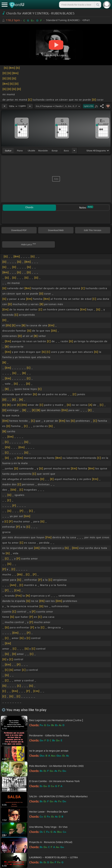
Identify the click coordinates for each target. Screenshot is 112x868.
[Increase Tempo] (30, 106)
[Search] (98, 4)
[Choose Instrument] (74, 150)
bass (66, 150)
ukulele (31, 150)
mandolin (43, 150)
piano (20, 150)
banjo (55, 150)
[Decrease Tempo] (4, 106)
